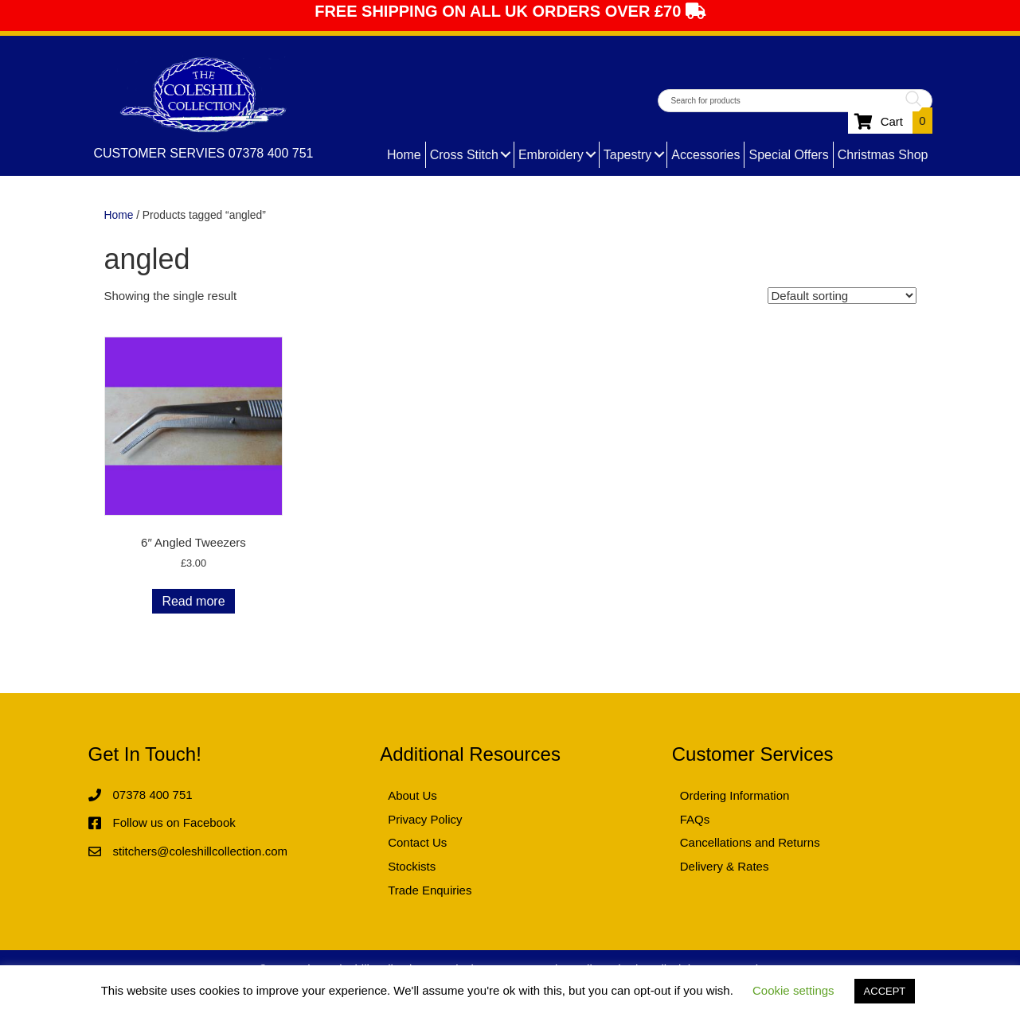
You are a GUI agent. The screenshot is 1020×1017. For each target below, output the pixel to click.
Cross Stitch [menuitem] (464, 155)
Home (119, 215)
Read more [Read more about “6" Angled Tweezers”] (193, 601)
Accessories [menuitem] (705, 155)
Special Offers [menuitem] (788, 155)
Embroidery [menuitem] (551, 155)
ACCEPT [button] (885, 991)
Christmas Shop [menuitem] (883, 155)
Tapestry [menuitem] (627, 155)
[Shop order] (842, 295)
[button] (506, 155)
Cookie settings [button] (793, 990)
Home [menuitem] (404, 155)
